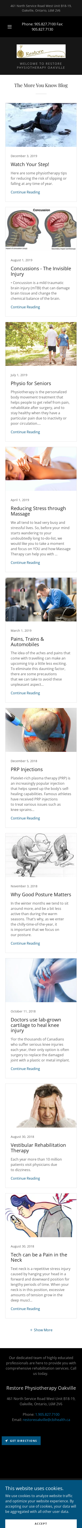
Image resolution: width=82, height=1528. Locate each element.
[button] (9, 26)
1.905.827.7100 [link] (47, 1414)
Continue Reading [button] (25, 192)
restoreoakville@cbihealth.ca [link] (46, 1419)
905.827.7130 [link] (42, 29)
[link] (41, 51)
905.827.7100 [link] (45, 24)
